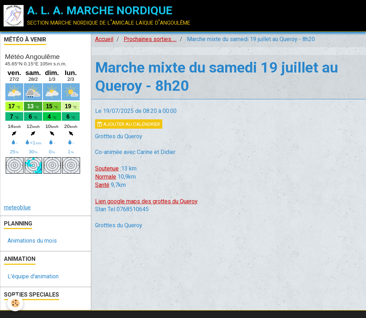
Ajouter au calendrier (128, 124)
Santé (102, 185)
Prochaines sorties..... (150, 39)
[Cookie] (15, 303)
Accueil (104, 39)
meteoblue (17, 207)
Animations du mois (32, 240)
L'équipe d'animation (33, 276)
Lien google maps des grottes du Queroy (146, 201)
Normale (105, 176)
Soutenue (107, 168)
